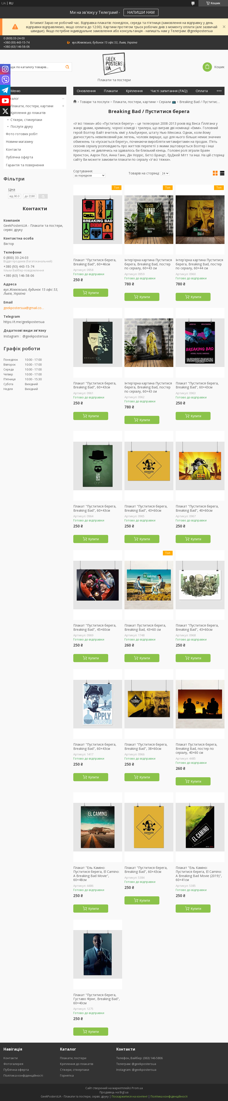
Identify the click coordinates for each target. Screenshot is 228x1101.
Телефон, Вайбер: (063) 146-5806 (139, 1058)
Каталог (12, 98)
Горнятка (67, 1075)
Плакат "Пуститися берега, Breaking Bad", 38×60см (146, 746)
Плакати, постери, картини (31, 106)
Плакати (111, 91)
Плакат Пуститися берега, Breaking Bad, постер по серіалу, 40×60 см (196, 748)
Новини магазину (19, 141)
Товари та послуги (94, 102)
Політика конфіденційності (23, 1075)
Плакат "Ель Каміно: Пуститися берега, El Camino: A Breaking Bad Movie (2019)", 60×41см (199, 874)
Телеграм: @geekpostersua (136, 1064)
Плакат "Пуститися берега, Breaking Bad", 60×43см (94, 385)
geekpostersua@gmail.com (23, 308)
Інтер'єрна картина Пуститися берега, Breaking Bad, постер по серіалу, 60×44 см (199, 264)
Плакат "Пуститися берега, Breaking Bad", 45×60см (94, 627)
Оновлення (86, 91)
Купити (93, 293)
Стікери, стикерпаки (26, 119)
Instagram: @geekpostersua (136, 1070)
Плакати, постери (73, 1058)
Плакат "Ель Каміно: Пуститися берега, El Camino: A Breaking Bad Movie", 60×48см (96, 874)
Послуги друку (21, 126)
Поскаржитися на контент (130, 1096)
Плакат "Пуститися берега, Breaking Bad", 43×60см (146, 508)
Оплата (202, 91)
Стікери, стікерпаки (74, 1070)
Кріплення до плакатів (28, 112)
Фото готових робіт (22, 134)
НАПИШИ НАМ (141, 12)
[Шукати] (67, 67)
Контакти (13, 149)
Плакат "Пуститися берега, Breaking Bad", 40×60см (197, 508)
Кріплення (134, 91)
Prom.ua (137, 1088)
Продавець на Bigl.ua (114, 1092)
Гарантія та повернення (25, 165)
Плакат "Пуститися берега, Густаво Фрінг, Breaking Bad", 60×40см (96, 999)
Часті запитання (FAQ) (169, 91)
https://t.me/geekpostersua (23, 322)
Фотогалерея (13, 1064)
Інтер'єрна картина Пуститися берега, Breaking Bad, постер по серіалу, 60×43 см (148, 264)
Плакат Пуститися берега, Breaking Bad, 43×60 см (145, 627)
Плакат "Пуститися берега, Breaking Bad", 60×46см (94, 262)
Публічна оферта (19, 157)
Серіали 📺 (167, 102)
